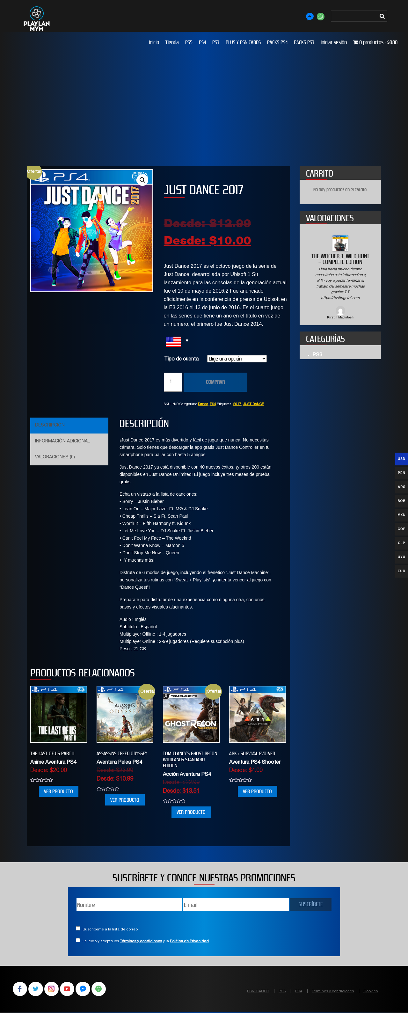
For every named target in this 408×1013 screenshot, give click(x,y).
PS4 (202, 42)
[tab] (68, 426)
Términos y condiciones (141, 941)
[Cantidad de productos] (173, 382)
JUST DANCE (253, 404)
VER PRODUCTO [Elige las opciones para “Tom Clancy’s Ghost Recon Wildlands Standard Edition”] (191, 812)
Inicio (154, 42)
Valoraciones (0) (55, 457)
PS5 (189, 42)
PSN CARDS (258, 991)
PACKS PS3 (304, 42)
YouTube (70, 989)
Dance (203, 404)
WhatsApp (103, 989)
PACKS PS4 (277, 42)
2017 (237, 404)
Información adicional (62, 441)
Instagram (53, 989)
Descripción (50, 425)
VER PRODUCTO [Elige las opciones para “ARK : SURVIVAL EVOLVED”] (257, 791)
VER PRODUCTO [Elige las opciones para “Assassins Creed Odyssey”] (124, 800)
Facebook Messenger (86, 989)
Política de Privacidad (189, 941)
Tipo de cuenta (181, 359)
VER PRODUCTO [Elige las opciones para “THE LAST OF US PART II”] (58, 791)
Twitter (37, 989)
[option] (340, 277)
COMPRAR (215, 382)
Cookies (370, 991)
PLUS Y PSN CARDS (243, 42)
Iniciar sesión (334, 42)
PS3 (215, 42)
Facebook (20, 989)
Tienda (172, 42)
